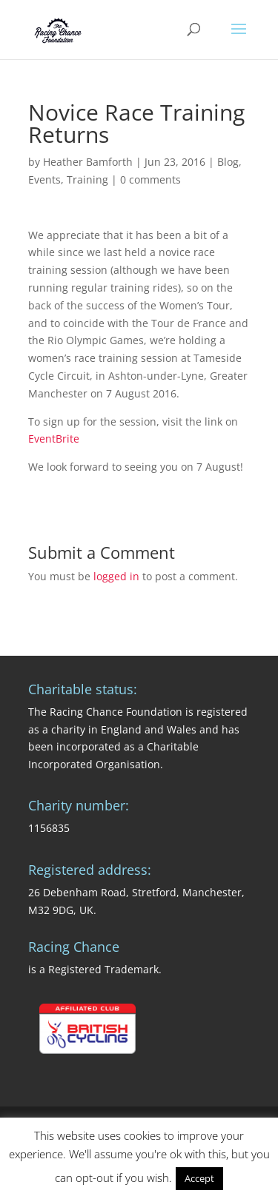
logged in (116, 576)
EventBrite (53, 438)
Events (44, 179)
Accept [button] (199, 1178)
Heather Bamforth (88, 162)
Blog (228, 162)
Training (87, 179)
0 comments (150, 179)
